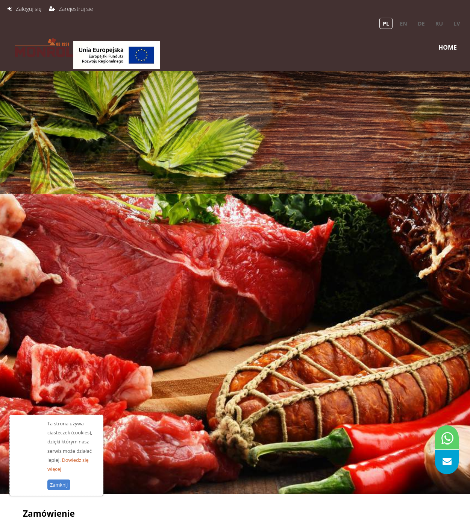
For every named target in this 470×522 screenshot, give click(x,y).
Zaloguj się (28, 8)
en (403, 23)
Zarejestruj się (76, 8)
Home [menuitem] (447, 47)
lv (456, 23)
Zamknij (59, 493)
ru (439, 23)
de (421, 23)
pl (386, 23)
